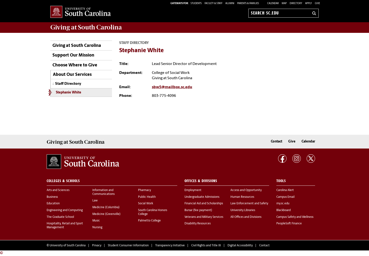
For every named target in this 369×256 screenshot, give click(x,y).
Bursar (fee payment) (198, 210)
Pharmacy (144, 190)
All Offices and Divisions (245, 217)
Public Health (147, 197)
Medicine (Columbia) (105, 207)
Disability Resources (197, 223)
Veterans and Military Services (203, 217)
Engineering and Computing (65, 210)
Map (284, 3)
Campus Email (285, 197)
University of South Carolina (68, 245)
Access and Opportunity (246, 190)
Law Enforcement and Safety (249, 203)
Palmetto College (149, 220)
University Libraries (242, 210)
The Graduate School (60, 217)
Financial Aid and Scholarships (203, 203)
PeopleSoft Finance (289, 223)
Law (95, 200)
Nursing (97, 227)
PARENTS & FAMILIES (248, 3)
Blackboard (283, 210)
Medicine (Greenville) (106, 214)
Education (53, 203)
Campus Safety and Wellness (294, 217)
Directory (296, 3)
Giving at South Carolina (76, 45)
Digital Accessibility (240, 245)
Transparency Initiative (170, 245)
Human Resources (242, 197)
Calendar (273, 3)
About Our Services (72, 75)
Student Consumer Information (128, 245)
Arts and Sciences (58, 190)
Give (317, 3)
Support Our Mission (73, 55)
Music (96, 220)
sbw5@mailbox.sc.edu (172, 87)
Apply (308, 3)
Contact (276, 141)
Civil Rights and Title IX (206, 245)
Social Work (145, 203)
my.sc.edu (282, 203)
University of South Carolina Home (80, 12)
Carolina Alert (285, 190)
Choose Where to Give (74, 65)
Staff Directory (68, 84)
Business (52, 197)
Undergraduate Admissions (201, 197)
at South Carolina (86, 27)
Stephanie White (68, 92)
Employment (192, 190)
